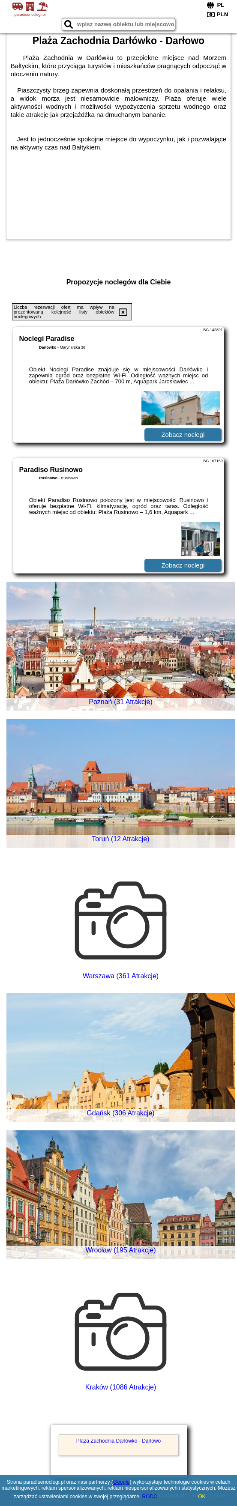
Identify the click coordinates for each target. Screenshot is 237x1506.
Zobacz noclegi (182, 434)
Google (121, 1482)
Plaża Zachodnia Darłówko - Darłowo (118, 1441)
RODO (150, 1497)
